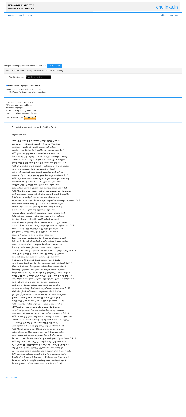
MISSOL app (54, 66)
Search (21, 15)
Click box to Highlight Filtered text (24, 86)
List (30, 15)
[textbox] (38, 77)
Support (174, 15)
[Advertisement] (81, 41)
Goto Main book (11, 377)
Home (11, 15)
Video (163, 15)
